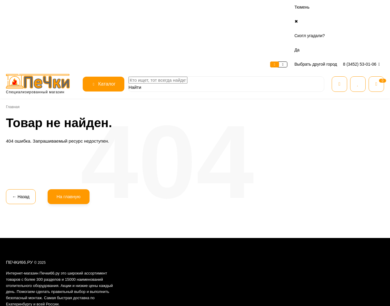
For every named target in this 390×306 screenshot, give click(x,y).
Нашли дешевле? (216, 246)
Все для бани (275, 223)
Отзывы (144, 231)
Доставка (81, 7)
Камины (270, 239)
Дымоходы (273, 254)
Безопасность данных (156, 239)
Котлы (269, 246)
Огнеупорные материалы (285, 262)
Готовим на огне (277, 277)
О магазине (16, 7)
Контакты (105, 7)
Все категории (276, 216)
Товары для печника (280, 269)
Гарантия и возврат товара (222, 239)
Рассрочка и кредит (217, 223)
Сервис (40, 7)
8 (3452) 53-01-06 (362, 7)
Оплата (60, 7)
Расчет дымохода (215, 254)
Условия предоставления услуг (164, 246)
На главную (67, 139)
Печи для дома (276, 231)
